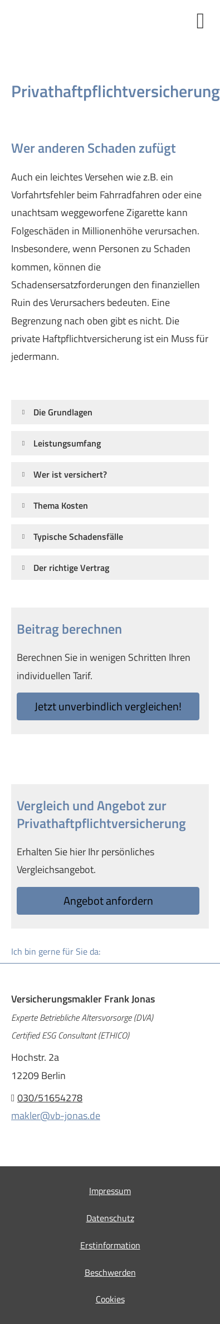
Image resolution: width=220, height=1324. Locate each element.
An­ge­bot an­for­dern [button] (108, 900)
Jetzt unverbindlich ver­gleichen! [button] (108, 706)
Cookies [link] (110, 1299)
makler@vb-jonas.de (55, 1115)
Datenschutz (110, 1218)
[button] (62, 411)
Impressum (110, 1190)
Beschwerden (110, 1272)
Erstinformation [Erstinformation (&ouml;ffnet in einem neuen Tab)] (110, 1245)
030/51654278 (49, 1097)
